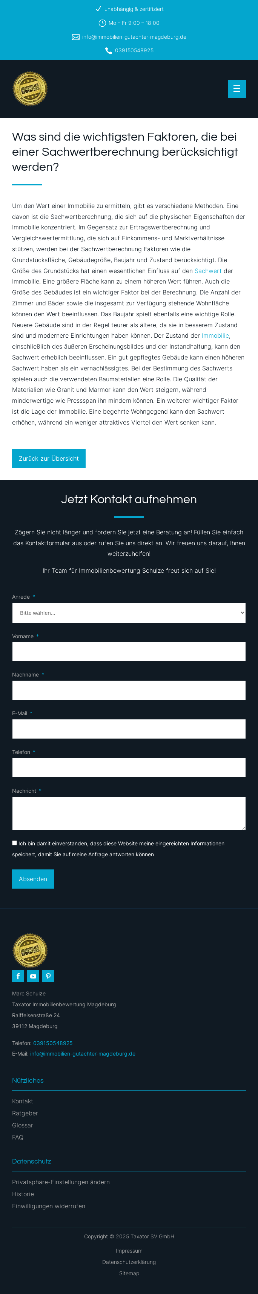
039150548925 (134, 50)
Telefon (21, 752)
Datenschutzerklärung (129, 1262)
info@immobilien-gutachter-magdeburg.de (134, 36)
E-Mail (19, 713)
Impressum (129, 1250)
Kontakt (22, 1101)
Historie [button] (23, 1194)
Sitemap (129, 1273)
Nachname (25, 674)
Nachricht (24, 790)
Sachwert (208, 271)
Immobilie (215, 335)
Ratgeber (25, 1113)
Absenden (33, 879)
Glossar (22, 1125)
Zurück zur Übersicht (49, 458)
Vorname (23, 636)
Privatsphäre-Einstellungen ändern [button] (61, 1182)
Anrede (21, 596)
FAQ (17, 1137)
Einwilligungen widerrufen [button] (48, 1206)
